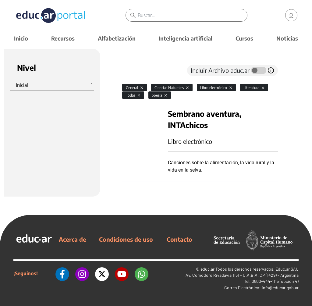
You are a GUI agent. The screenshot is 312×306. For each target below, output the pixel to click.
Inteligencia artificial (185, 38)
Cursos (244, 38)
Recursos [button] (63, 38)
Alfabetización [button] (117, 38)
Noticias (287, 38)
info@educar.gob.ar (280, 287)
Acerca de (72, 239)
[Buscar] (192, 15)
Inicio (21, 38)
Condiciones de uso (126, 239)
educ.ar (207, 269)
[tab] (134, 70)
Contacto (179, 239)
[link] (291, 15)
